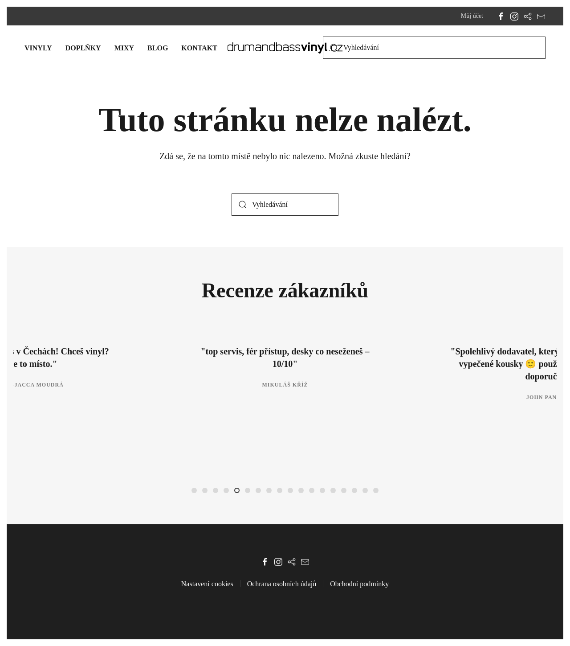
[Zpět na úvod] (285, 47)
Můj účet (472, 15)
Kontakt (199, 48)
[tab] (194, 490)
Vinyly (38, 48)
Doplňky (83, 48)
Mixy (124, 48)
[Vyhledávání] (434, 48)
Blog (157, 48)
